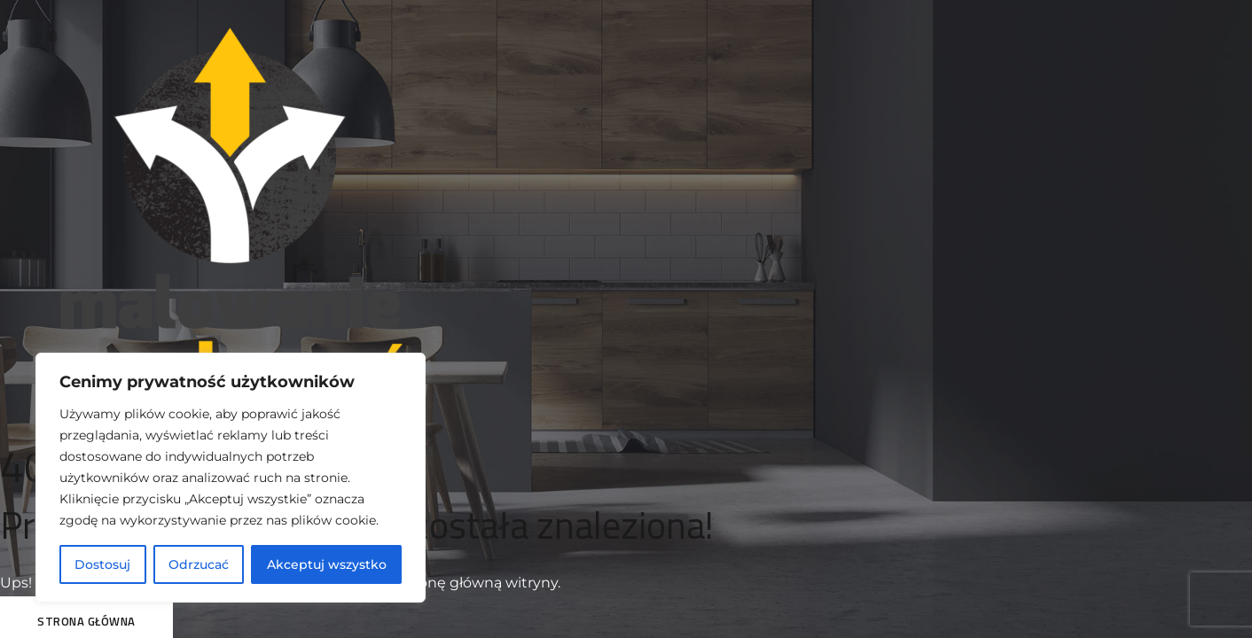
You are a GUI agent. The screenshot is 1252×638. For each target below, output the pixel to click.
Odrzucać (198, 564)
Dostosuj (102, 564)
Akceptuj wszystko (327, 564)
